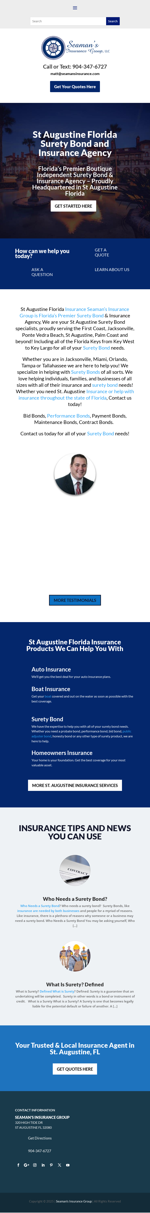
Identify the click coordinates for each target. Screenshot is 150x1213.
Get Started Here (73, 206)
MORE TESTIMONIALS (75, 600)
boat (48, 696)
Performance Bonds (68, 416)
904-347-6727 (39, 1151)
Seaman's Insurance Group (74, 1201)
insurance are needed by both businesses (48, 911)
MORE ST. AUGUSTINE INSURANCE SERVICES (75, 785)
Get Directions (40, 1138)
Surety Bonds (85, 372)
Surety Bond (96, 348)
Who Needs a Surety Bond (74, 899)
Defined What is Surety (57, 991)
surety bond (105, 385)
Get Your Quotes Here (75, 86)
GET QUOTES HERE (75, 1069)
